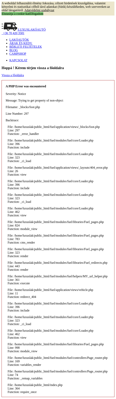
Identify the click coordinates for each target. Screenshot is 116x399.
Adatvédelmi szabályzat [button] (39, 10)
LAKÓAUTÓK (19, 39)
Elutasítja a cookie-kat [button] (15, 13)
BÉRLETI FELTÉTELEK (25, 46)
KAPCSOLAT (18, 60)
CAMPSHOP (17, 53)
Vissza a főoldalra (13, 75)
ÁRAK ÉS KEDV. (20, 43)
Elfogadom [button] (36, 13)
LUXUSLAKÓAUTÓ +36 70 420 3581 (24, 31)
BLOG (13, 50)
